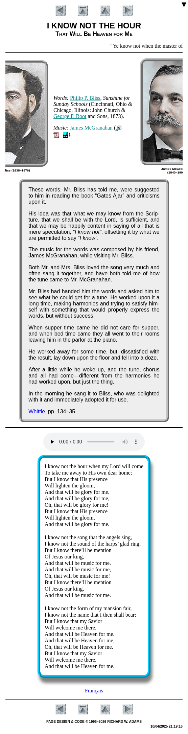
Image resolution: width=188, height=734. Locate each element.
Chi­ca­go (62, 110)
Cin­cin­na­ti (102, 104)
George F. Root (70, 116)
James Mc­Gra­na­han (91, 128)
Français (94, 690)
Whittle (36, 411)
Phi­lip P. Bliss (85, 98)
